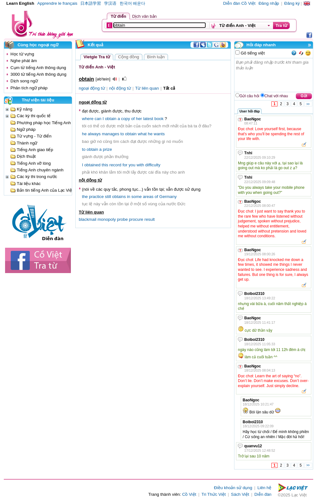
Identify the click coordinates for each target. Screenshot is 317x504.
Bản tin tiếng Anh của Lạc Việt (45, 190)
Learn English (20, 3)
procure (136, 219)
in (128, 196)
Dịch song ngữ (24, 81)
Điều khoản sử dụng (233, 487)
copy (125, 118)
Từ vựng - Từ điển (34, 136)
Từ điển (118, 16)
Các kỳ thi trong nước (37, 176)
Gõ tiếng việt (252, 53)
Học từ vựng (22, 54)
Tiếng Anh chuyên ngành (40, 170)
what (142, 133)
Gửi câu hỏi (249, 96)
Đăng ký (292, 3)
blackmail (87, 219)
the (85, 196)
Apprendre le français (57, 3)
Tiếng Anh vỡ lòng (34, 163)
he (84, 133)
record (115, 165)
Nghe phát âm (23, 60)
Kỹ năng (24, 109)
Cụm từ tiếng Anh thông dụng (38, 67)
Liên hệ (264, 487)
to (122, 133)
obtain (110, 118)
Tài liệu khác (28, 183)
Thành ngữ (27, 143)
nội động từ (120, 88)
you (131, 165)
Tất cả (169, 88)
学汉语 (110, 3)
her (139, 118)
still (108, 196)
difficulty (152, 165)
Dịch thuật (26, 156)
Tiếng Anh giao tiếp (35, 149)
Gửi (304, 96)
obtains (119, 196)
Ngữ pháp (26, 129)
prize (107, 149)
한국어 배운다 (133, 3)
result (149, 219)
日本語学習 (90, 3)
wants (159, 133)
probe (122, 219)
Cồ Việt (189, 494)
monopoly (106, 219)
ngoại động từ (92, 88)
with (140, 165)
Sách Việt (240, 494)
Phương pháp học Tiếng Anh (44, 122)
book (159, 118)
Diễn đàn (262, 494)
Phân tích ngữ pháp (28, 88)
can (98, 118)
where (87, 118)
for (124, 165)
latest (148, 118)
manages (110, 133)
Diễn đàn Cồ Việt (239, 3)
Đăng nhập (268, 3)
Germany (168, 196)
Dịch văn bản (144, 16)
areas (148, 196)
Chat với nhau (276, 96)
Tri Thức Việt (214, 494)
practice (96, 196)
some (136, 196)
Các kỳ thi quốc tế (34, 115)
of (133, 118)
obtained (92, 165)
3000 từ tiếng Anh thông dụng (38, 74)
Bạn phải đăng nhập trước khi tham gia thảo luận (274, 75)
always (94, 133)
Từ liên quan (147, 88)
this (105, 165)
